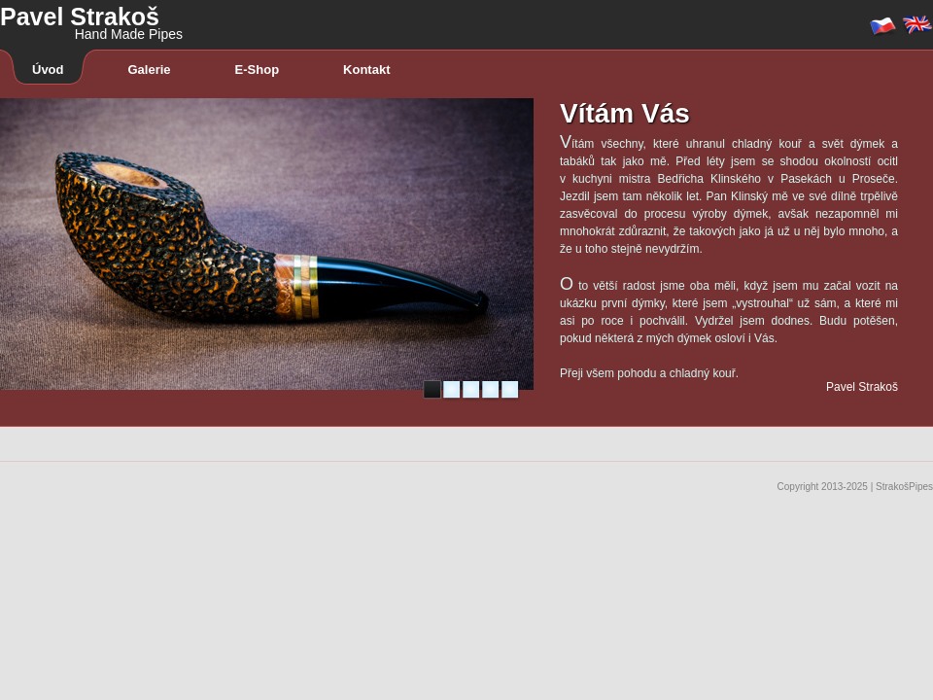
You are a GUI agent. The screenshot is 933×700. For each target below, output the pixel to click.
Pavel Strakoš (91, 15)
